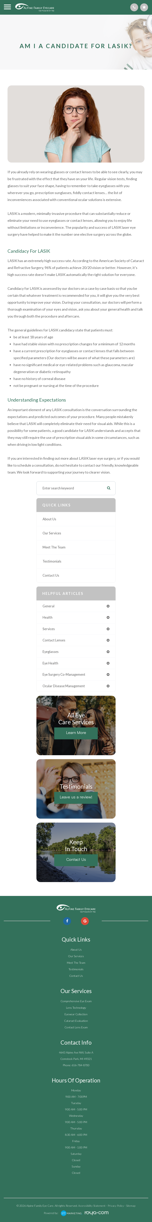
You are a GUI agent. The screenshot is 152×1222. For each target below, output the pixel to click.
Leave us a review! (76, 796)
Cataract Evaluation (76, 1020)
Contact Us (51, 575)
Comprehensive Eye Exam (76, 1001)
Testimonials (52, 561)
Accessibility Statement (91, 1205)
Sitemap (130, 1205)
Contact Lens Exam (76, 1027)
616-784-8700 (80, 1065)
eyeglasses (51, 652)
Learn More (76, 732)
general (48, 606)
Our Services (52, 533)
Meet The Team (54, 547)
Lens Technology (76, 1007)
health (47, 617)
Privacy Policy (116, 1205)
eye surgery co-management (64, 675)
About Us (49, 519)
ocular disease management (64, 686)
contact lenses (54, 640)
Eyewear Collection (76, 1014)
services (49, 629)
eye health (50, 663)
